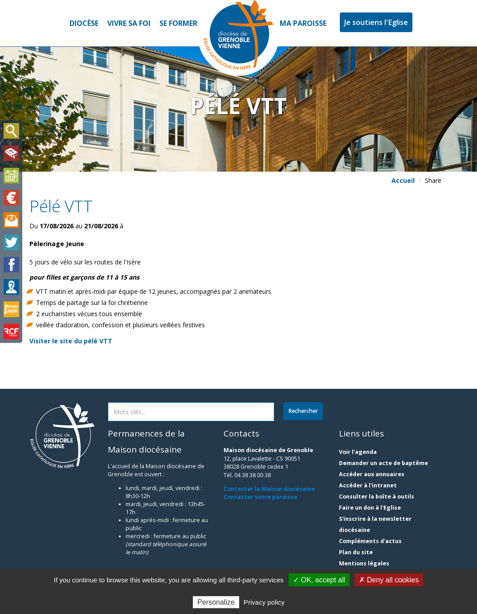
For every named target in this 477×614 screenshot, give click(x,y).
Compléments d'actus (370, 541)
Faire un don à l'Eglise (370, 507)
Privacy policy (264, 602)
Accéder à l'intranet (368, 485)
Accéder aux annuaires (371, 474)
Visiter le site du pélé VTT (70, 341)
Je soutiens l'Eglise (376, 22)
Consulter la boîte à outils (376, 496)
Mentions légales (364, 563)
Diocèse (83, 23)
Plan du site (356, 552)
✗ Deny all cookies (389, 580)
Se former (178, 23)
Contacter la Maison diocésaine (269, 489)
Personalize (216, 602)
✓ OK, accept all (319, 580)
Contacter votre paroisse (260, 497)
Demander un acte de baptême (383, 463)
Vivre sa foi (129, 23)
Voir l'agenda (358, 452)
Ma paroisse (303, 23)
